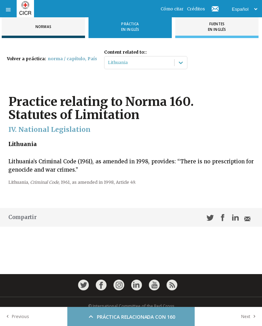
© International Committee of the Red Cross (131, 306)
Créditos (196, 8)
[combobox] (108, 62)
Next (250, 316)
